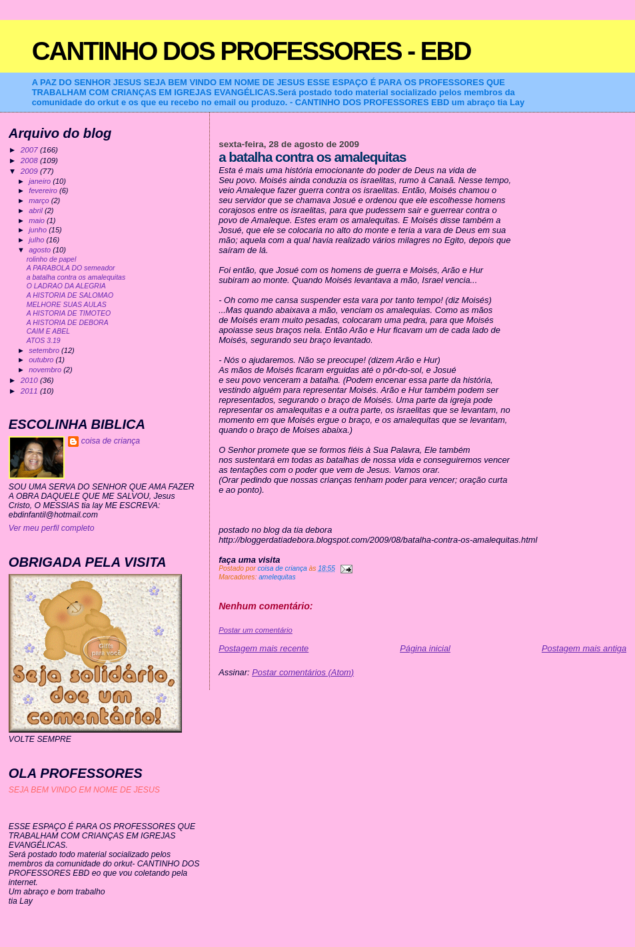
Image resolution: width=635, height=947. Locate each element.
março (40, 200)
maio (38, 220)
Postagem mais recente (264, 648)
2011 (30, 390)
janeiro (41, 181)
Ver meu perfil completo (52, 528)
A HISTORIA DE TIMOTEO (69, 313)
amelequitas (277, 577)
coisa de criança (110, 441)
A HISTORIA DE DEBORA (68, 322)
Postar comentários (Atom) (303, 672)
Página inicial (425, 648)
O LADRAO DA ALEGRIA (66, 286)
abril (37, 210)
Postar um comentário (256, 630)
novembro (46, 370)
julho (37, 240)
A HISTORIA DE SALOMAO (70, 295)
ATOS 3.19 (44, 340)
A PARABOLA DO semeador (71, 268)
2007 (30, 149)
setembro (45, 350)
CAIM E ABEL (48, 331)
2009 (30, 170)
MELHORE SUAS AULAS (67, 304)
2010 (30, 380)
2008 (30, 160)
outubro (42, 360)
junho (39, 230)
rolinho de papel (52, 259)
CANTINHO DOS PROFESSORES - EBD (251, 51)
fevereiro (44, 190)
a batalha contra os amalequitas (76, 277)
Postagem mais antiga (584, 648)
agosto (41, 250)
